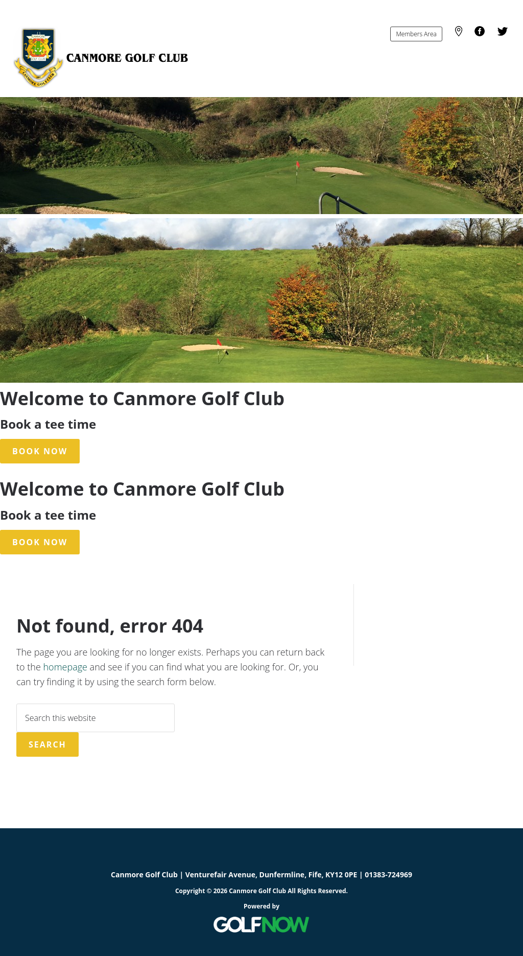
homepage (65, 667)
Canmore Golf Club (99, 57)
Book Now (39, 451)
